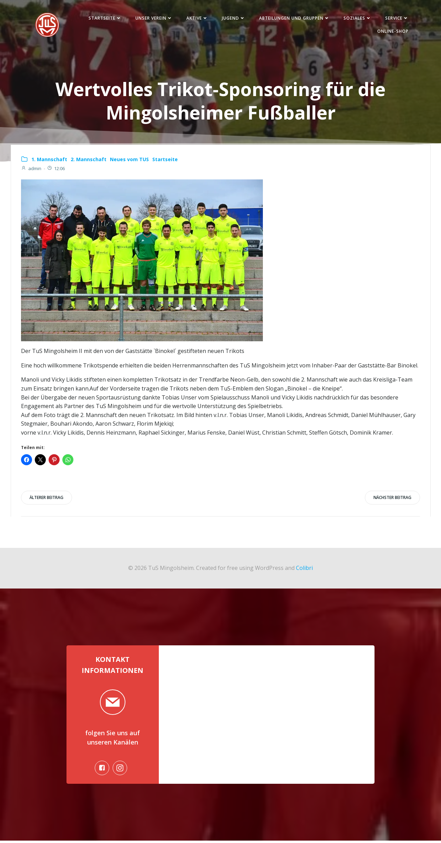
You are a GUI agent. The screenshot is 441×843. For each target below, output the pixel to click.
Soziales (356, 18)
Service (396, 18)
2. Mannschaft (88, 160)
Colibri (304, 569)
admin (31, 169)
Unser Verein (153, 18)
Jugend (232, 18)
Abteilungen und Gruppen (293, 18)
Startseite (104, 18)
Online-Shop (392, 31)
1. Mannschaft (49, 160)
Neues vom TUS (129, 160)
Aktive (196, 18)
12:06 (56, 169)
